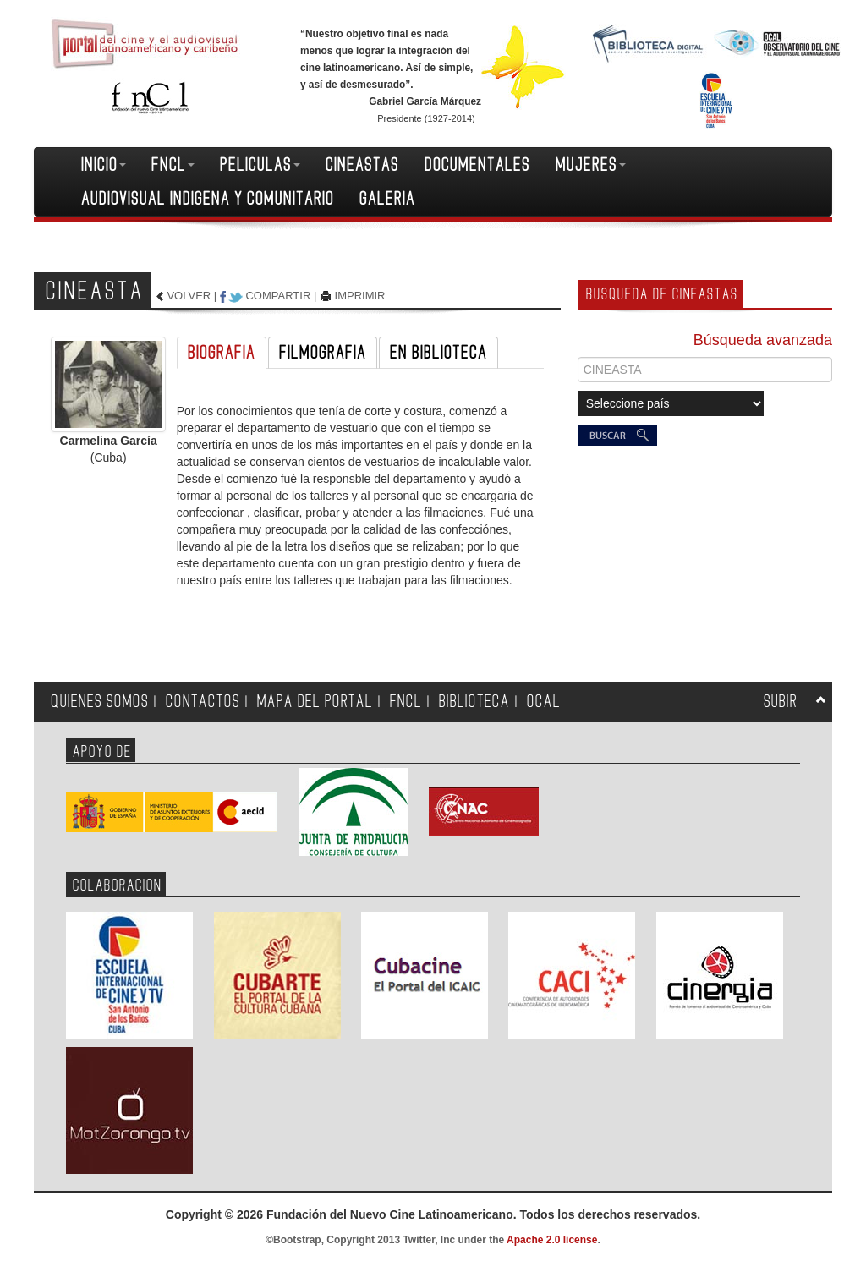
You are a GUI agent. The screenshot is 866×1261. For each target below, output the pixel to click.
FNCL (173, 165)
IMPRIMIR (360, 295)
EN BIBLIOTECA (438, 352)
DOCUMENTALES (477, 165)
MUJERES (591, 165)
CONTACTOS (203, 701)
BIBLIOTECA (474, 701)
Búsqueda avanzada (762, 340)
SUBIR (780, 701)
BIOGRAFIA (221, 352)
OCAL (544, 701)
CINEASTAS (362, 165)
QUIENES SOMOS (100, 701)
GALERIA (387, 198)
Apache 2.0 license (552, 1240)
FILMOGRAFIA (322, 352)
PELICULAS (260, 165)
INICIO (103, 165)
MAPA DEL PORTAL (315, 701)
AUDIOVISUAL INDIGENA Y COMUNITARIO (207, 198)
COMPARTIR (277, 295)
